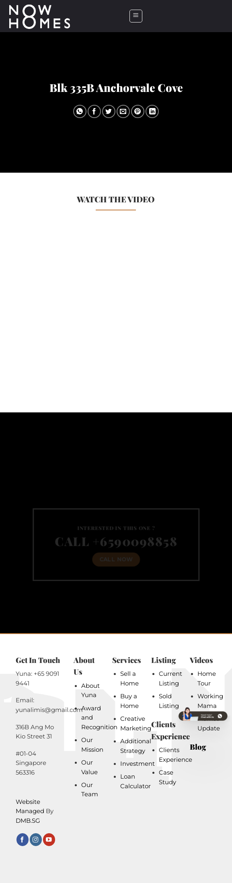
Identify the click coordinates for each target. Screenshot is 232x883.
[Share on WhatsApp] (79, 111)
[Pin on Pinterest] (137, 111)
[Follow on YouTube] (49, 839)
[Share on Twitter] (108, 111)
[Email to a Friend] (123, 111)
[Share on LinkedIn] (152, 111)
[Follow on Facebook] (22, 839)
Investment (137, 763)
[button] (135, 16)
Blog (198, 747)
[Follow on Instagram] (36, 839)
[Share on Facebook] (94, 111)
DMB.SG (28, 820)
